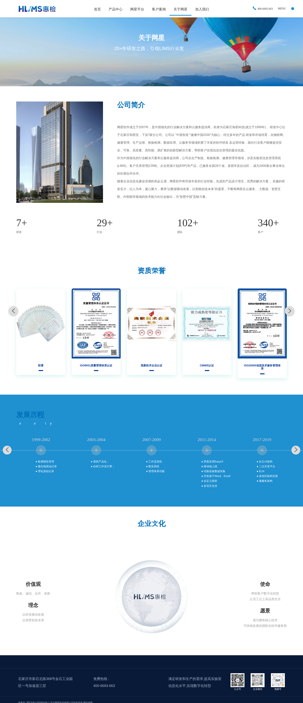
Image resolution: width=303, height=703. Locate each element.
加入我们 (202, 9)
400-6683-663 (263, 8)
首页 (97, 9)
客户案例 (159, 9)
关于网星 (180, 9)
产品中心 (116, 9)
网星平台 (137, 9)
